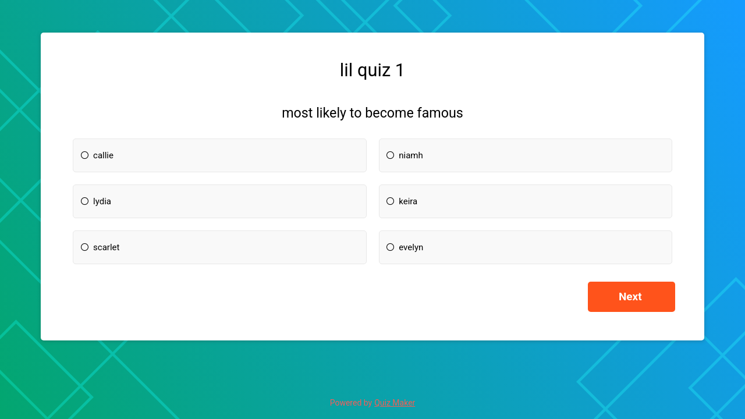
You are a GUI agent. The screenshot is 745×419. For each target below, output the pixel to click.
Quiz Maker (394, 402)
